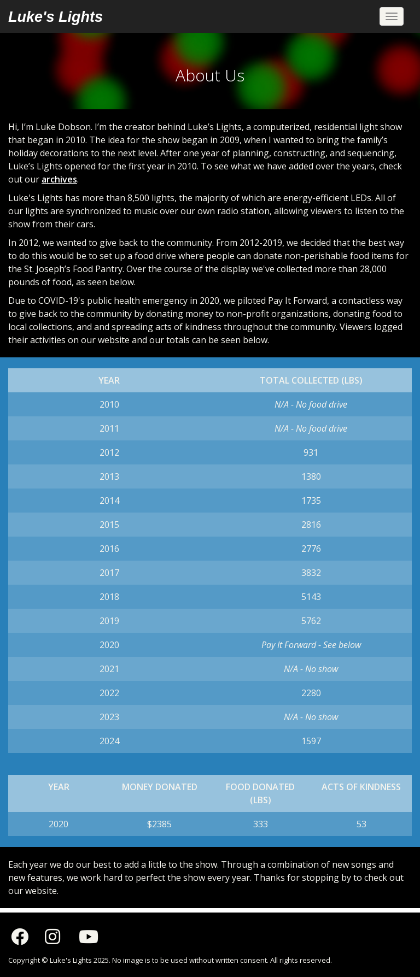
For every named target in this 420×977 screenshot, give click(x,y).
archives (59, 179)
